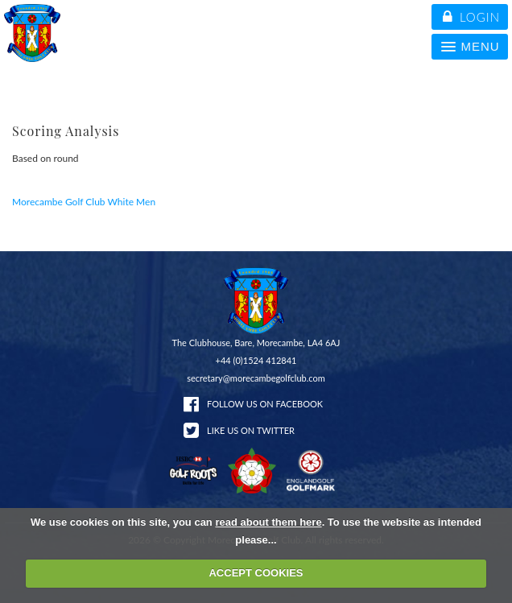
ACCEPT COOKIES (256, 573)
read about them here (268, 522)
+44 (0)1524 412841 (256, 360)
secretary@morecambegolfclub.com (256, 378)
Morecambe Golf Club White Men (83, 202)
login (471, 17)
